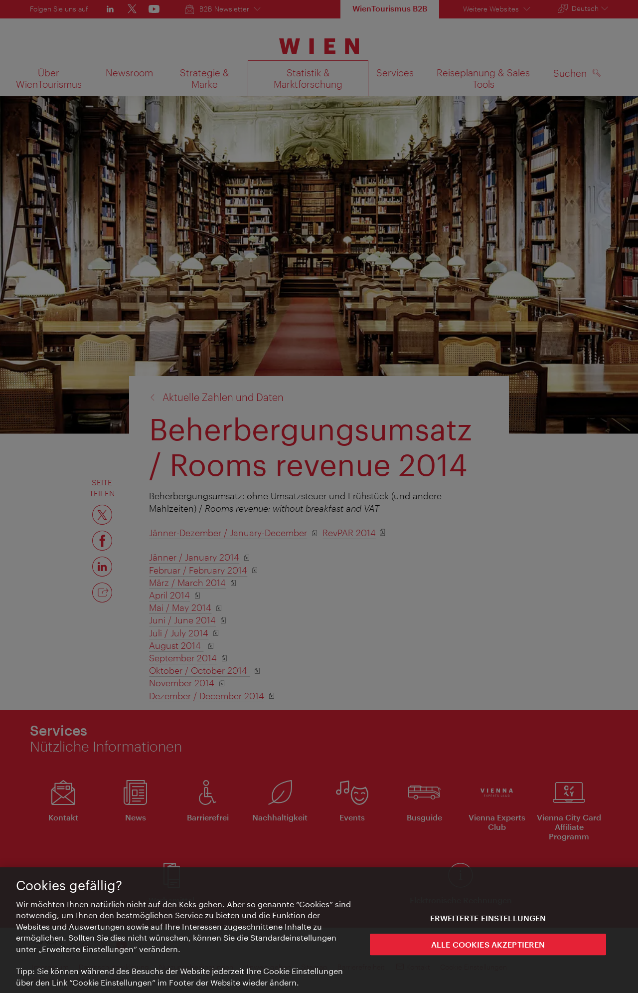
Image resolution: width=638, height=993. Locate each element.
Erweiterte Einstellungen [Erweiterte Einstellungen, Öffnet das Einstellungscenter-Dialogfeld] (488, 921)
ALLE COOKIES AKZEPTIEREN (488, 947)
